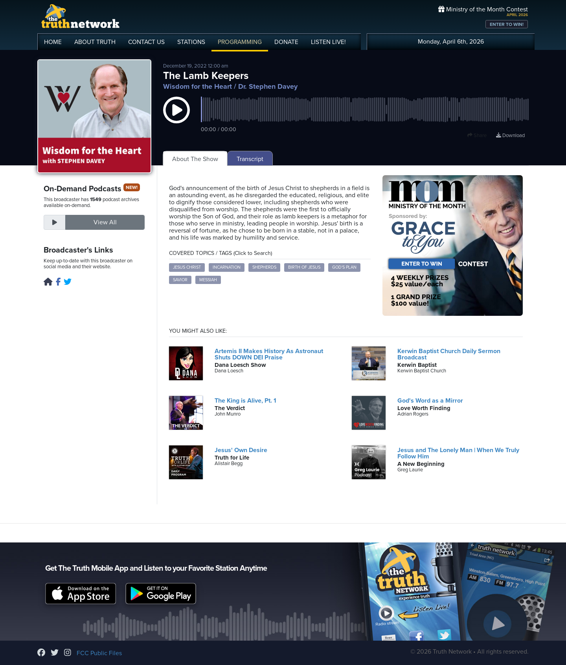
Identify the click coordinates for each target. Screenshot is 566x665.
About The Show (195, 159)
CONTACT (146, 42)
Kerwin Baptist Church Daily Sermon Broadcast (448, 354)
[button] (176, 118)
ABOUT (95, 42)
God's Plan (344, 267)
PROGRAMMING (240, 42)
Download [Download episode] (510, 135)
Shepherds (264, 267)
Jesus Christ (187, 267)
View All (105, 222)
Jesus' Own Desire (241, 450)
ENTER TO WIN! (507, 24)
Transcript (250, 159)
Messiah (208, 279)
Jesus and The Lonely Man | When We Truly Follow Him (458, 453)
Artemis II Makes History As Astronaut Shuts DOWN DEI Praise (269, 354)
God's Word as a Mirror (430, 401)
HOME (53, 42)
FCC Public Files (99, 653)
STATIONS (191, 42)
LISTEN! (328, 42)
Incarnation (227, 267)
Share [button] (477, 135)
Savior (180, 279)
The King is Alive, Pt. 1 (245, 401)
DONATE (286, 42)
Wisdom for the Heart (197, 86)
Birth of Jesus (304, 267)
